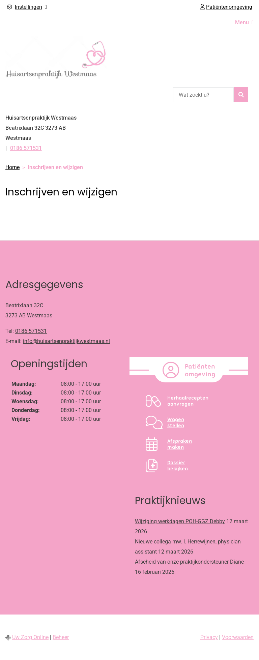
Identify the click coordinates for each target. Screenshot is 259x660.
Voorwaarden (238, 637)
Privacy (209, 637)
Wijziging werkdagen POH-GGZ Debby (180, 521)
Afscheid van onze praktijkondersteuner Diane (189, 562)
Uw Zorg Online (30, 637)
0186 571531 (31, 331)
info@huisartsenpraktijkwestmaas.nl (66, 341)
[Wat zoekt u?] (203, 94)
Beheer (61, 637)
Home (12, 167)
